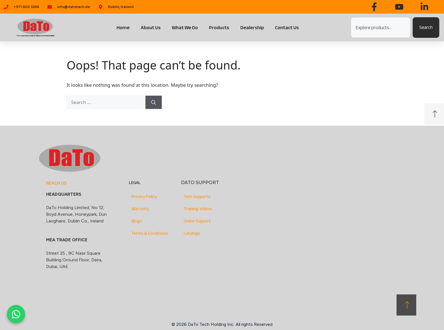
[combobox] (380, 27)
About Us (151, 27)
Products (219, 27)
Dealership (252, 27)
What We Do (185, 27)
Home (123, 27)
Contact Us (287, 27)
